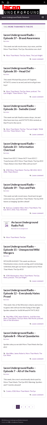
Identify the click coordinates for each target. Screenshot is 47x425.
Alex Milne (10, 317)
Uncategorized (23, 228)
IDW (8, 170)
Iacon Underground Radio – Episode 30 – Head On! (20, 69)
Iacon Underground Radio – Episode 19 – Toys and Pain (20, 186)
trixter (7, 41)
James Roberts (23, 317)
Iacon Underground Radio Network (15, 17)
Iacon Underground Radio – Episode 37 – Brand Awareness (22, 36)
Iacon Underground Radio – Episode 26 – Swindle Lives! (20, 107)
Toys (25, 93)
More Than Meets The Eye (15, 55)
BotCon (9, 208)
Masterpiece (14, 276)
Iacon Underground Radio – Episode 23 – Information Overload (20, 147)
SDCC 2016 (11, 210)
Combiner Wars (18, 208)
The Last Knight (37, 55)
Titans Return (18, 93)
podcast (34, 91)
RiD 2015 (33, 170)
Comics (8, 391)
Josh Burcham (35, 317)
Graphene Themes (17, 422)
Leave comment (37, 59)
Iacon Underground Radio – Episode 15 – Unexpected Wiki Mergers (21, 249)
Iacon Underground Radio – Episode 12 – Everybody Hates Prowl (22, 293)
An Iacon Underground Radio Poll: (24, 224)
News (28, 55)
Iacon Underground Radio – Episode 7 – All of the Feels (20, 369)
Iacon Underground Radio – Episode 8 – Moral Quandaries (21, 334)
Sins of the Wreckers (11, 320)
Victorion (23, 210)
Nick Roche (32, 318)
